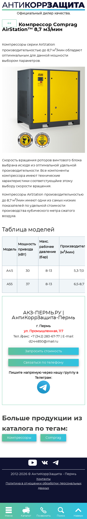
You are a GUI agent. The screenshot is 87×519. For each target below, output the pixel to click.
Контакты (43, 479)
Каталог (26, 511)
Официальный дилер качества (43, 13)
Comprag (53, 437)
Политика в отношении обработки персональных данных (44, 485)
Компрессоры (19, 437)
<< (9, 23)
